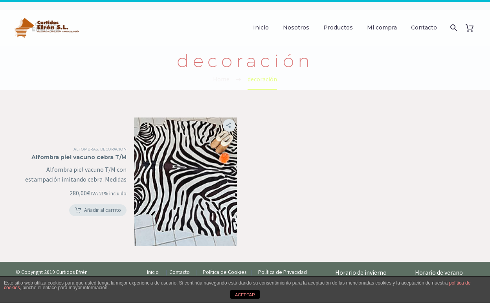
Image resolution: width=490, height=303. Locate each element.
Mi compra (382, 27)
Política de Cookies (226, 254)
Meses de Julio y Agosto (441, 273)
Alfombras (97, 139)
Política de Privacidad (282, 254)
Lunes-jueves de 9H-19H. (362, 273)
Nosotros (296, 27)
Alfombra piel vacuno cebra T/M (90, 147)
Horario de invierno (361, 255)
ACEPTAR (245, 294)
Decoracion (125, 139)
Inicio (261, 27)
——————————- (357, 264)
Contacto (424, 27)
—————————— (436, 264)
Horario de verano (439, 255)
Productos (338, 27)
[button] (109, 200)
